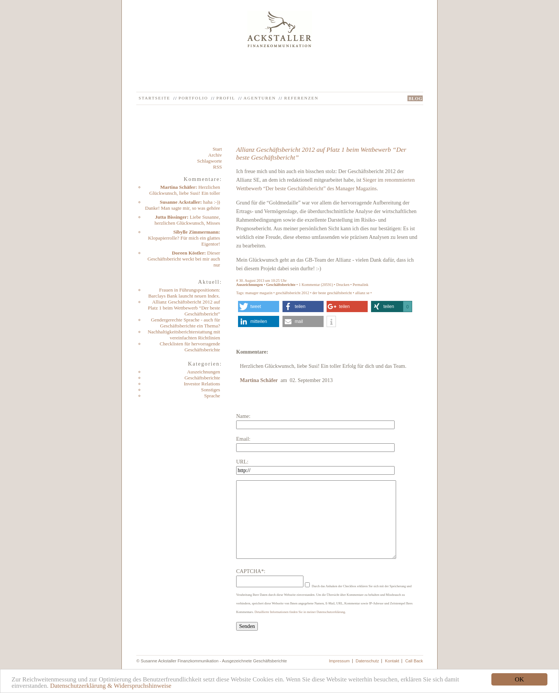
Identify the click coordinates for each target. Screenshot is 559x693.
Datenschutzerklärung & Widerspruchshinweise (111, 685)
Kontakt (392, 661)
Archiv (215, 155)
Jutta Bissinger (171, 217)
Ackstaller (279, 29)
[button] (258, 306)
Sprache (212, 395)
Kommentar (311, 285)
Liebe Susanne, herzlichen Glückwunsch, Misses (187, 220)
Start (217, 149)
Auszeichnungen (203, 372)
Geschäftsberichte (202, 378)
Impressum (339, 661)
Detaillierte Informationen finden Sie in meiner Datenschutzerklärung (299, 612)
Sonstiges (210, 389)
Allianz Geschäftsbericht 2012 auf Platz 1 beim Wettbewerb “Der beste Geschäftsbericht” (184, 308)
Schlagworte (209, 161)
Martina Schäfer (177, 187)
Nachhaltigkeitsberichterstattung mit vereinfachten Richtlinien (184, 335)
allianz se (362, 293)
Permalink (360, 285)
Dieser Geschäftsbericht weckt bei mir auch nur (184, 259)
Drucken (342, 285)
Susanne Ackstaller (180, 202)
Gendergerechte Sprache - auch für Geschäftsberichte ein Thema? (185, 323)
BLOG (415, 98)
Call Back (414, 661)
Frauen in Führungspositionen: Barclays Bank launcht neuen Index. (184, 293)
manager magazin (258, 293)
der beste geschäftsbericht (332, 293)
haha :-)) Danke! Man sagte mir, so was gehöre (182, 205)
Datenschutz (367, 661)
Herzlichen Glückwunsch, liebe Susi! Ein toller (184, 190)
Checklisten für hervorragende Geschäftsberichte (190, 346)
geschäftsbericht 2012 (292, 293)
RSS (217, 167)
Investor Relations (202, 383)
